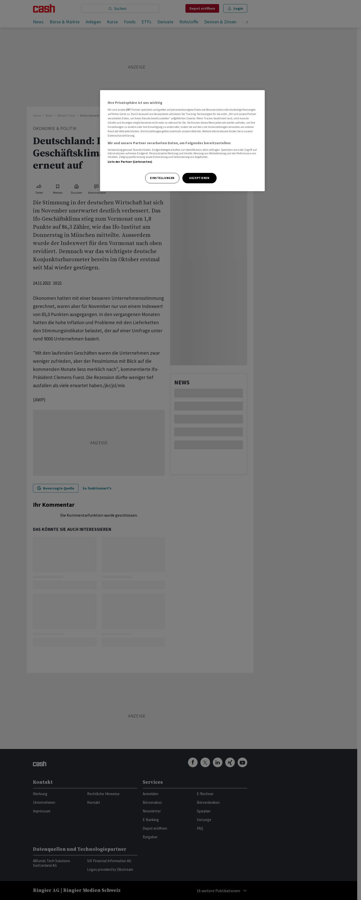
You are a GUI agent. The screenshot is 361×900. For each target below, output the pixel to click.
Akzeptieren (199, 178)
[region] (182, 140)
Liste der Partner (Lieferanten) (130, 161)
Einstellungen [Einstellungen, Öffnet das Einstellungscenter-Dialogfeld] (162, 178)
